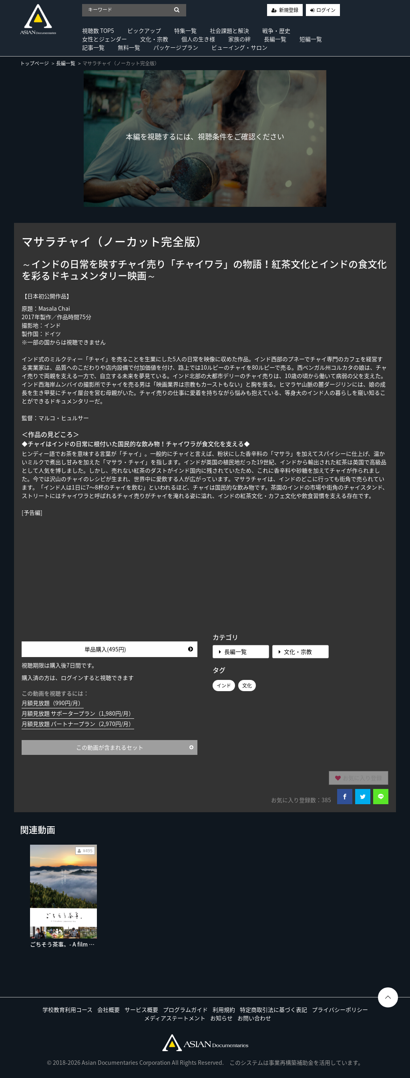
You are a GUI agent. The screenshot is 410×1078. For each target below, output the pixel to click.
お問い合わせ (254, 1018)
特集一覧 (185, 30)
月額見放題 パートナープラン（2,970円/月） (78, 724)
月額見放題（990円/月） (53, 703)
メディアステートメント (174, 1018)
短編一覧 (310, 39)
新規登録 (288, 10)
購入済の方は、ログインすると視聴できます (78, 677)
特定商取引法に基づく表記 (273, 1009)
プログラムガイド (185, 1009)
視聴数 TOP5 (98, 30)
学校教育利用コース (67, 1009)
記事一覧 (93, 47)
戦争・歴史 (276, 30)
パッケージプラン (175, 47)
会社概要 (108, 1009)
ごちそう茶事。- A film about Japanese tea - (88, 944)
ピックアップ (144, 30)
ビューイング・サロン (239, 47)
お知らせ (221, 1018)
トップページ (34, 63)
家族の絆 (239, 39)
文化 (247, 685)
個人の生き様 (198, 39)
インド (224, 685)
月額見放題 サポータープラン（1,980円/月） (78, 713)
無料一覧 (129, 47)
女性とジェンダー (104, 39)
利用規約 (224, 1009)
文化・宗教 (154, 39)
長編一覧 (275, 39)
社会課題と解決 (229, 30)
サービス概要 (141, 1009)
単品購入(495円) (138, 649)
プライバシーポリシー (340, 1009)
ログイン (326, 10)
